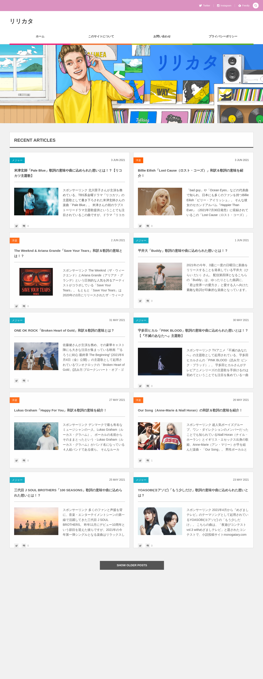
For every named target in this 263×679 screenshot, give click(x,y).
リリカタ (21, 21)
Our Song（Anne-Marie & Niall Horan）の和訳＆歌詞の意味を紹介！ (190, 413)
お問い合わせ (162, 36)
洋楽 (138, 160)
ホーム (40, 36)
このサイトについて (101, 36)
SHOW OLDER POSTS (134, 565)
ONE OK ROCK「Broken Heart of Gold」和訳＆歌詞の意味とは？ (64, 333)
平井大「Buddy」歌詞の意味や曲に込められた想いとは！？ (183, 253)
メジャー (17, 160)
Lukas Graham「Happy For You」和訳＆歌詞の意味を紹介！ (60, 413)
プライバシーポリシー (223, 36)
